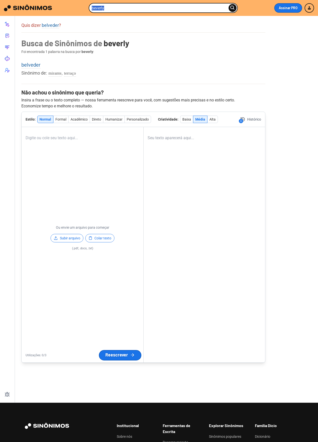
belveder (50, 25)
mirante (55, 73)
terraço (70, 73)
